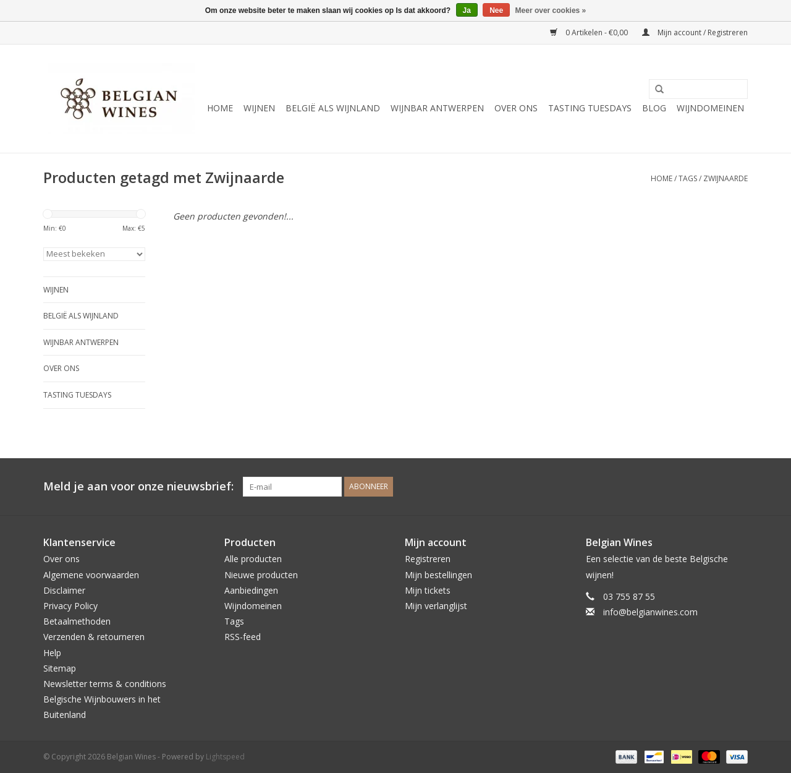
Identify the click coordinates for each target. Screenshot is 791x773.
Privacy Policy (70, 606)
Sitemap (59, 668)
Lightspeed (225, 756)
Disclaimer (64, 590)
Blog (654, 108)
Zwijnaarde (725, 178)
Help (52, 653)
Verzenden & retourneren (94, 637)
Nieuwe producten (261, 575)
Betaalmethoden (77, 621)
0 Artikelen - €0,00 (590, 32)
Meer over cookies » (550, 10)
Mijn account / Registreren (695, 32)
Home (220, 108)
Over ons (516, 108)
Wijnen (259, 108)
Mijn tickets (427, 590)
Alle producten (253, 559)
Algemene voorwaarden (91, 575)
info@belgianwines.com (650, 612)
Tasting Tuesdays (590, 108)
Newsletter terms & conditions (104, 684)
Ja (467, 10)
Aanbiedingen (251, 590)
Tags (688, 178)
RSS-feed (242, 637)
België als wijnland (333, 108)
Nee (496, 10)
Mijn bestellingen (438, 575)
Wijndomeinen (710, 108)
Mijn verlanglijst (436, 606)
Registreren (427, 559)
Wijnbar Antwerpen (437, 108)
